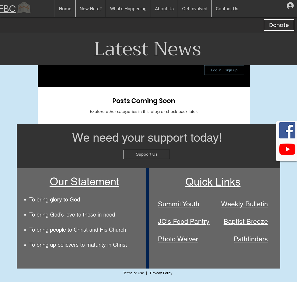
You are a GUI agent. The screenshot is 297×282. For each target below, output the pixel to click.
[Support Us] (146, 154)
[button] (90, 8)
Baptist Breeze (246, 221)
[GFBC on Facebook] (287, 130)
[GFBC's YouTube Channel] (287, 149)
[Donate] (279, 25)
